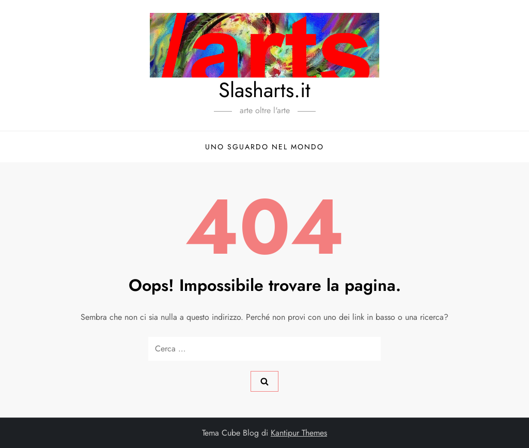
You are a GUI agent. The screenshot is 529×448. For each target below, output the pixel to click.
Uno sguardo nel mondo (264, 147)
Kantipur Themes (299, 433)
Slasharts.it (264, 90)
